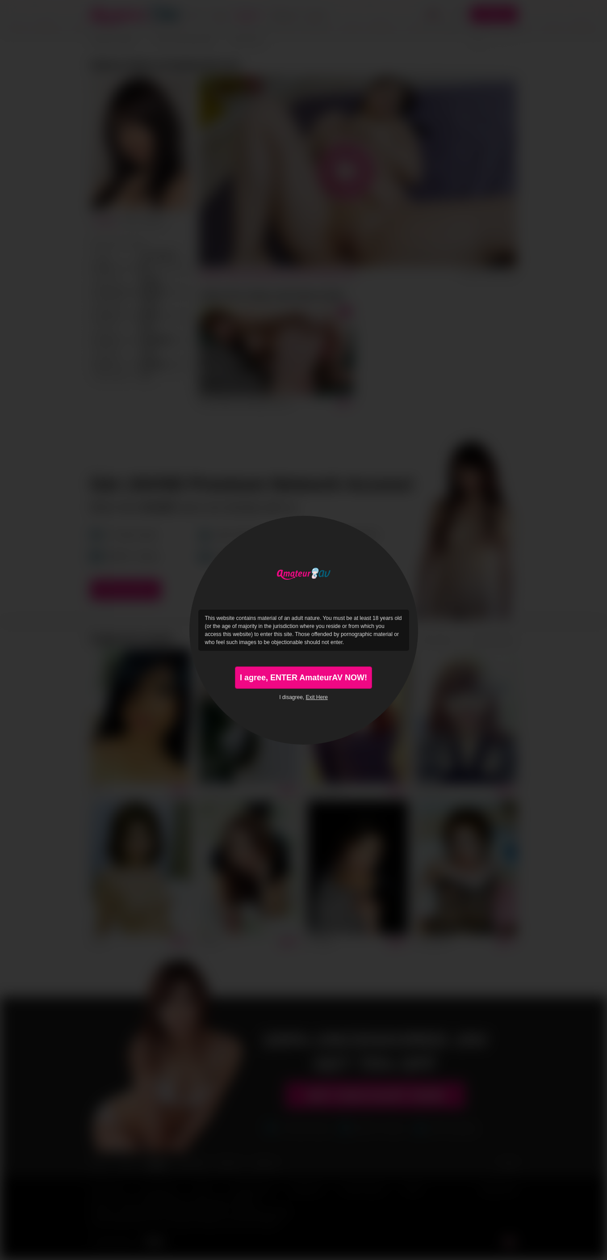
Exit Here (317, 697)
